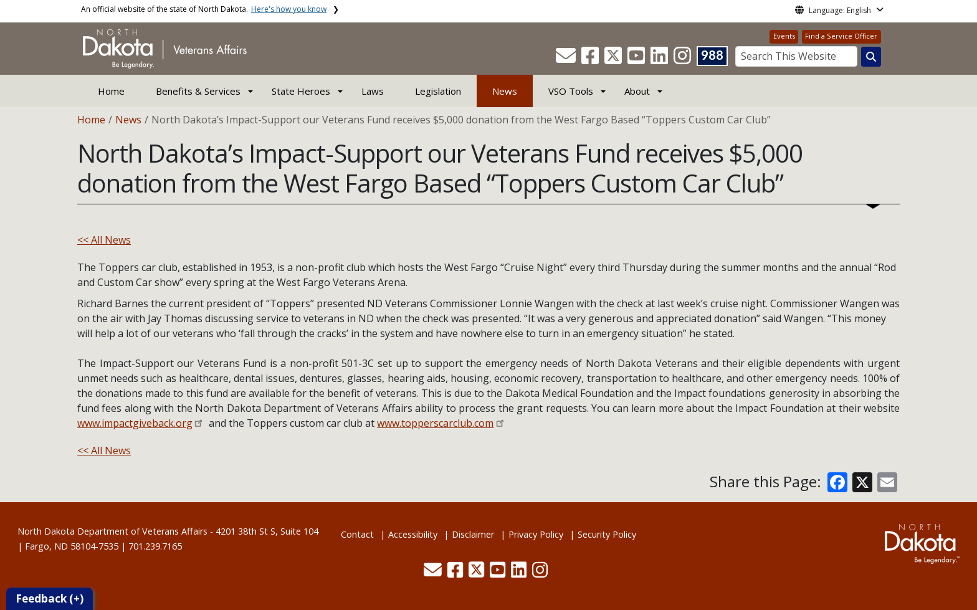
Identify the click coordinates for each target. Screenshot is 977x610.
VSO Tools (570, 91)
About (637, 91)
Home (111, 91)
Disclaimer (473, 534)
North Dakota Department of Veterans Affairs (112, 531)
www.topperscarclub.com (435, 423)
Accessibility (412, 534)
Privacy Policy (535, 534)
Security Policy (607, 534)
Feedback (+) (49, 598)
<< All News (104, 240)
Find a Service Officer (841, 36)
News (504, 91)
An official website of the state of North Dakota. (203, 9)
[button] (567, 59)
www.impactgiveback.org (135, 423)
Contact (357, 534)
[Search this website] (871, 57)
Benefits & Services (198, 91)
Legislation (438, 91)
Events (784, 36)
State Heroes (301, 91)
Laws (372, 91)
